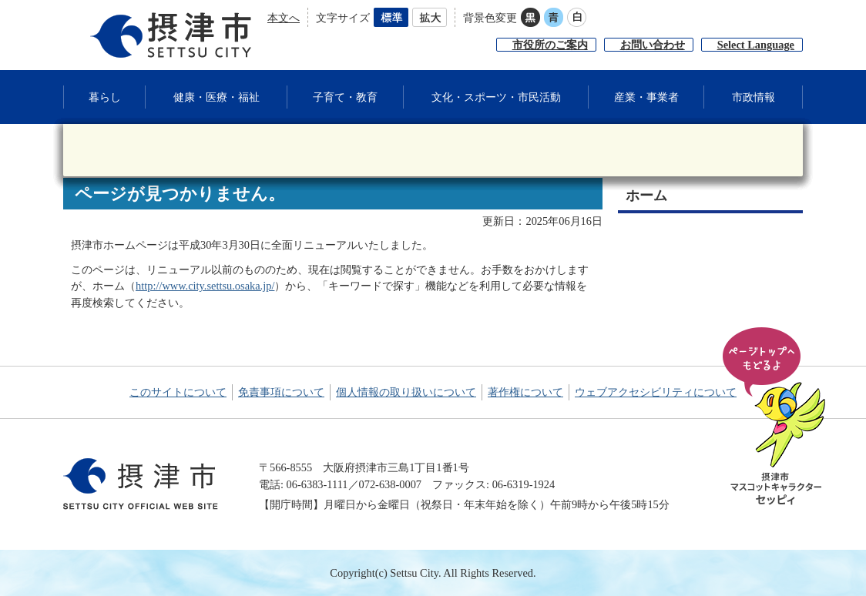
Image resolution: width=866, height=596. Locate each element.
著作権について (525, 392)
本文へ (283, 18)
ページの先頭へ (777, 417)
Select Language (755, 45)
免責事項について (281, 392)
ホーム (646, 195)
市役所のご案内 (550, 45)
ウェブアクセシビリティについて (656, 392)
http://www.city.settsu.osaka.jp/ (205, 286)
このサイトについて (178, 392)
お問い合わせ (652, 45)
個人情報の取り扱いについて (406, 392)
